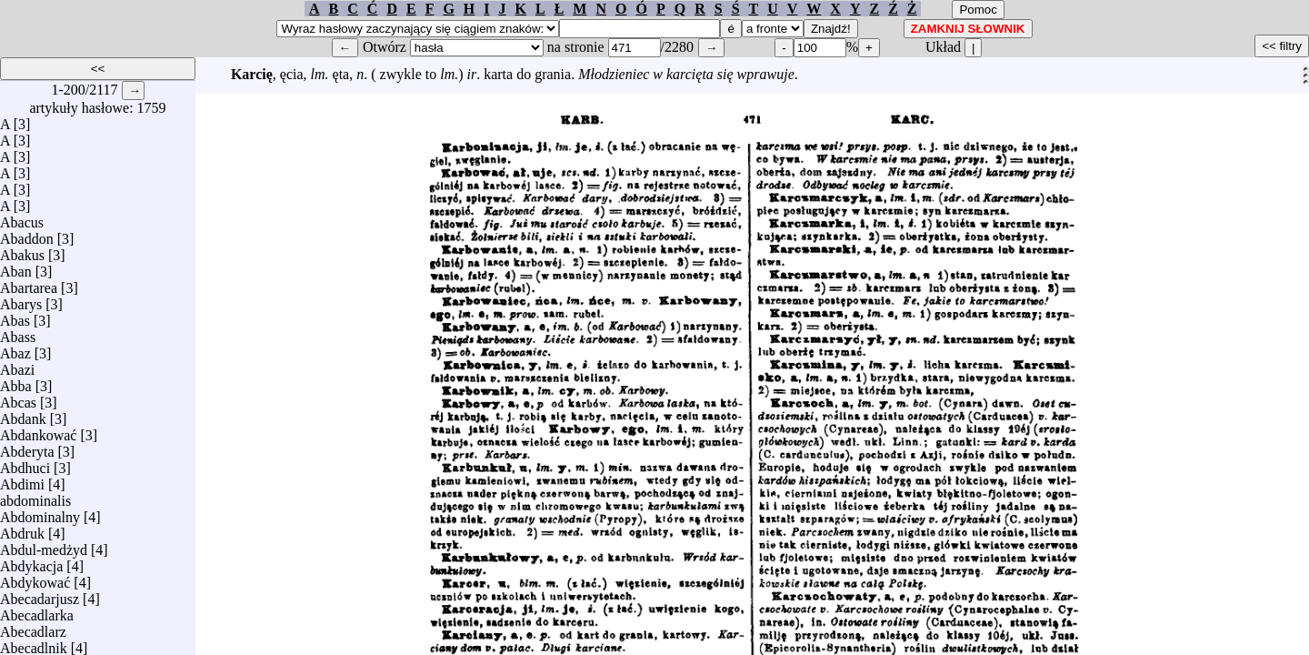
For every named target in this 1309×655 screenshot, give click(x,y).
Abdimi (22, 480)
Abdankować (38, 430)
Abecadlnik (33, 643)
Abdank (23, 414)
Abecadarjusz (39, 594)
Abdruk (22, 529)
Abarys (21, 299)
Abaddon (27, 234)
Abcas (18, 398)
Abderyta (27, 447)
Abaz (15, 349)
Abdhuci (25, 463)
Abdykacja (31, 561)
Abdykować (35, 578)
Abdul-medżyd (43, 545)
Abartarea (28, 283)
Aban (16, 267)
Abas (15, 316)
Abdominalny (40, 512)
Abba (16, 381)
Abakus (22, 250)
